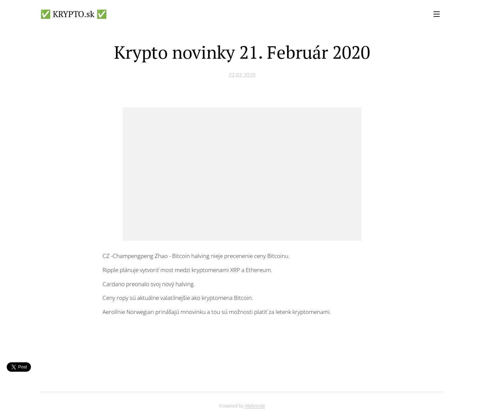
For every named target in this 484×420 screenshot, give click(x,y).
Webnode (255, 406)
